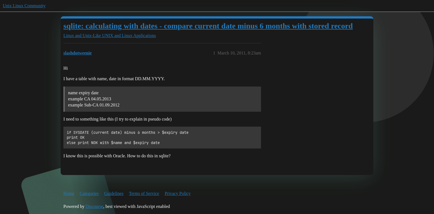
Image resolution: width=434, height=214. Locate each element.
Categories (89, 193)
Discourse (94, 206)
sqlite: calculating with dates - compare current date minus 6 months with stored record (208, 26)
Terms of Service (144, 193)
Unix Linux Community (24, 5)
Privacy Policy (178, 193)
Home (68, 193)
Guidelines (113, 193)
